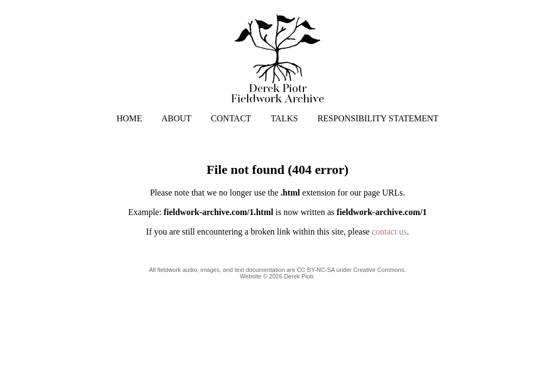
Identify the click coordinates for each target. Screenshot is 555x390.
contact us (389, 231)
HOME (129, 118)
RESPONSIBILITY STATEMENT (378, 118)
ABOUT (176, 118)
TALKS (284, 118)
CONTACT (231, 118)
